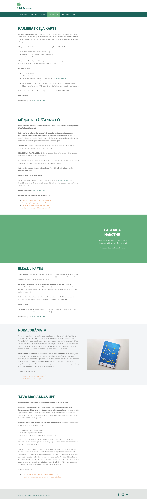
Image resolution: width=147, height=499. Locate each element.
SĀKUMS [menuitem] (23, 13)
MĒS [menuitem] (43, 13)
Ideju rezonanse (62, 179)
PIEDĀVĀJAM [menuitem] (53, 13)
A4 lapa (56, 77)
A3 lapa (63, 77)
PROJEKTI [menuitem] (66, 13)
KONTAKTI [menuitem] (77, 13)
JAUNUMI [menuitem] (34, 13)
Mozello (28, 494)
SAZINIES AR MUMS (38, 99)
